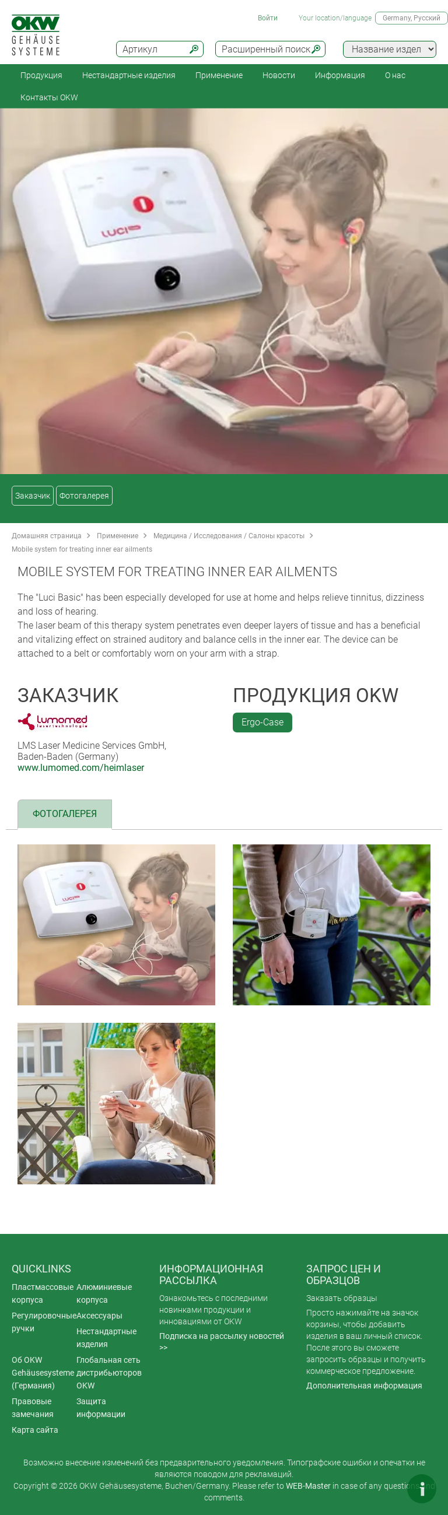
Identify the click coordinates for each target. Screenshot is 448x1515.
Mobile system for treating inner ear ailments (82, 549)
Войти (268, 18)
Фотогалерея (84, 495)
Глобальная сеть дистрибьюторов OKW (109, 1372)
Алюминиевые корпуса (104, 1293)
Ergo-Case (263, 722)
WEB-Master (308, 1486)
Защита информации (100, 1408)
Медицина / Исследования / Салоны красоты (228, 536)
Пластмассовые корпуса (43, 1293)
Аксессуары (99, 1315)
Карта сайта (35, 1430)
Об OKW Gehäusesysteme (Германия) (43, 1372)
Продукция (41, 75)
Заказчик (32, 495)
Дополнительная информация (364, 1385)
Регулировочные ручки (44, 1322)
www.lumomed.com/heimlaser (81, 767)
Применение (219, 75)
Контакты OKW (49, 97)
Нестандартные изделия (129, 75)
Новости (278, 75)
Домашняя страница (47, 536)
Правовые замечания (33, 1408)
